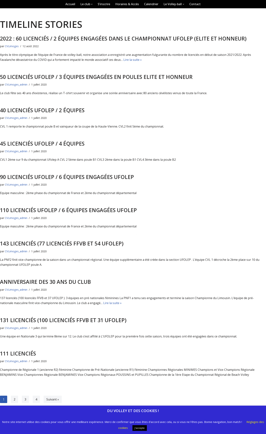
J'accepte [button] (140, 428)
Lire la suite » (112, 303)
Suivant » (52, 399)
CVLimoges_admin (16, 328)
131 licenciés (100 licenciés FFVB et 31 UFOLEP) (63, 320)
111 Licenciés (18, 353)
